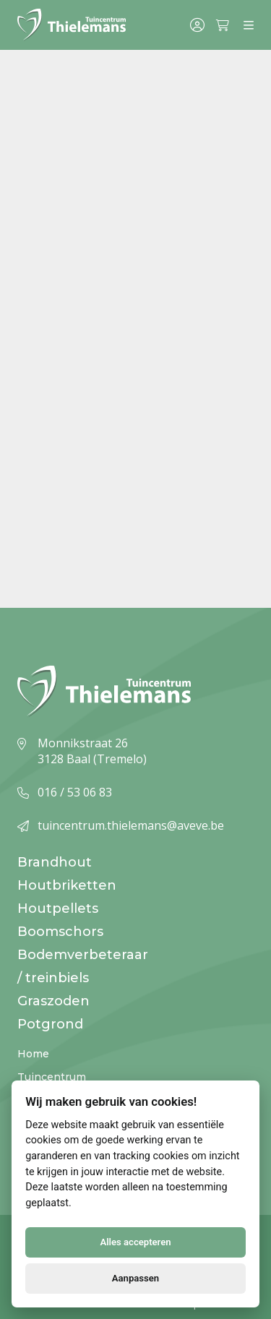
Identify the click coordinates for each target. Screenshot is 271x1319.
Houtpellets (57, 908)
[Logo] (71, 25)
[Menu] (249, 25)
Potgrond (50, 1024)
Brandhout (54, 862)
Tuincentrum (51, 1076)
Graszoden (53, 1001)
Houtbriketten (66, 885)
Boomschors (60, 932)
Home (33, 1053)
